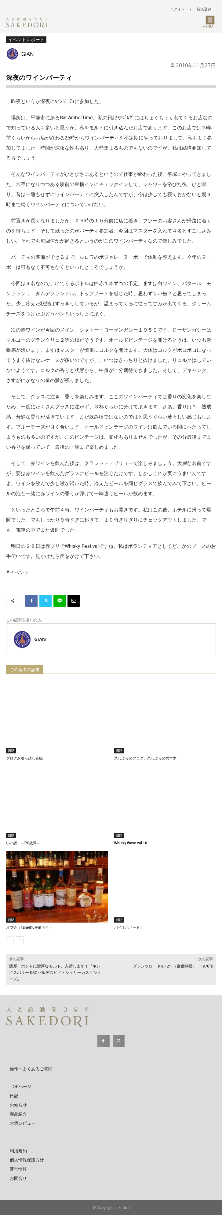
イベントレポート (26, 39)
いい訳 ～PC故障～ (23, 843)
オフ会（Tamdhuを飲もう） (29, 927)
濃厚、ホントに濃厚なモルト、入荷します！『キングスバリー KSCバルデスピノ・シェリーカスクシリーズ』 (55, 972)
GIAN (27, 54)
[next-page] (20, 940)
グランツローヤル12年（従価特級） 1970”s (173, 966)
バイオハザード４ (129, 927)
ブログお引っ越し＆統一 (26, 758)
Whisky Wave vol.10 (130, 843)
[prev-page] (10, 940)
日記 (11, 751)
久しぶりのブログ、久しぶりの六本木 (145, 758)
